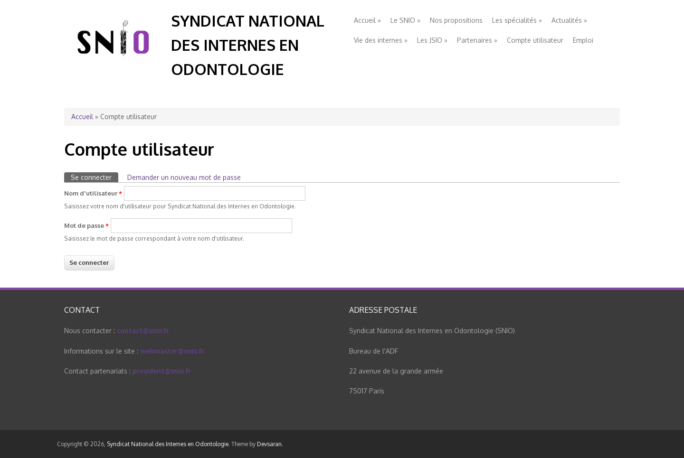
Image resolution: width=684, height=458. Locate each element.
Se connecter (94, 176)
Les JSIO (432, 40)
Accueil (367, 20)
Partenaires (477, 40)
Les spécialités (517, 20)
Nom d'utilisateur (93, 193)
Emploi (583, 40)
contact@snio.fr (143, 331)
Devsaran (269, 444)
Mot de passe (86, 225)
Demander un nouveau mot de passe (184, 177)
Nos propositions (456, 20)
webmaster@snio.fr (172, 351)
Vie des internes (381, 40)
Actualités (569, 20)
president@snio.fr (162, 371)
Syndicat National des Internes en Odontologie (247, 45)
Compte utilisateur (535, 40)
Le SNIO (405, 20)
